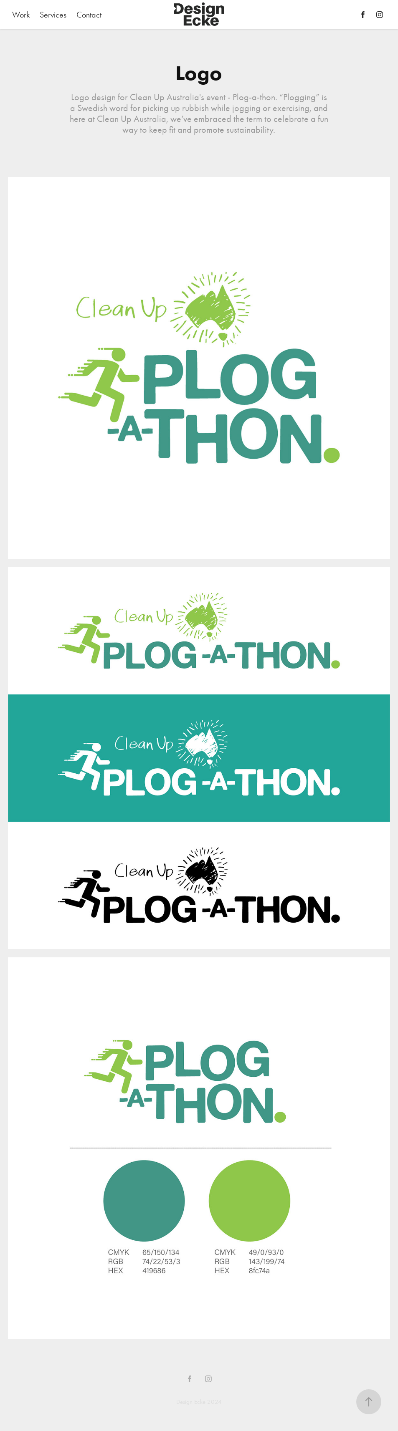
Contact (88, 15)
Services (53, 15)
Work (21, 15)
